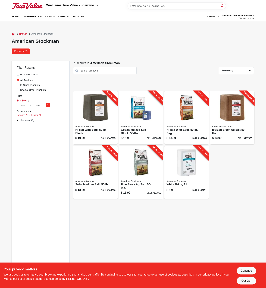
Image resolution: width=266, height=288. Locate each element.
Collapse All (22, 115)
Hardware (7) (27, 120)
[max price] (38, 105)
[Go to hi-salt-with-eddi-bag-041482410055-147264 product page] (186, 117)
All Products (26, 80)
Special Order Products (33, 90)
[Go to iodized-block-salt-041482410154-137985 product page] (232, 117)
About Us (213, 16)
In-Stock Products (30, 85)
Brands (50, 16)
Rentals (63, 16)
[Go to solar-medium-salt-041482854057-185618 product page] (95, 172)
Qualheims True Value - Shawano (72, 5)
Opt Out (246, 280)
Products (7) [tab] (20, 51)
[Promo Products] (18, 74)
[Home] (13, 34)
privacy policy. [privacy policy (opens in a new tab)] (211, 274)
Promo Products (29, 74)
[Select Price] (48, 105)
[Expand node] (18, 120)
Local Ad (78, 16)
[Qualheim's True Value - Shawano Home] (27, 6)
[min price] (23, 105)
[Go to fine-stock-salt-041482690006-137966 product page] (141, 172)
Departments (30, 16)
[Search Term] (176, 5)
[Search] (222, 6)
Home (15, 16)
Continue (246, 270)
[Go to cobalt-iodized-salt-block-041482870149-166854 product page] (141, 117)
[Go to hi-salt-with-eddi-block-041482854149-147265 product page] (95, 117)
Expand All (36, 115)
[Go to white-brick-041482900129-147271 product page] (186, 172)
